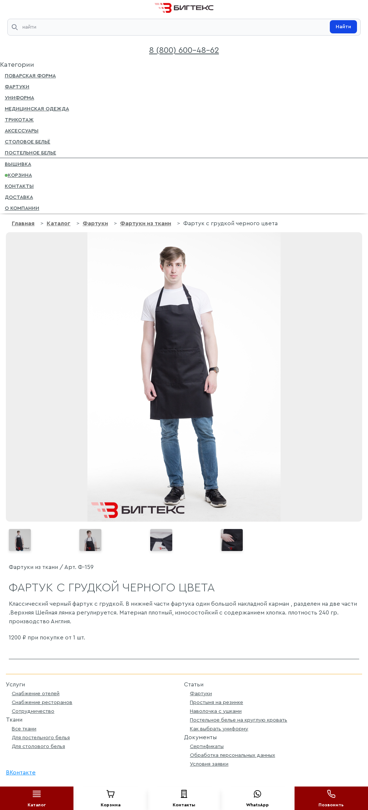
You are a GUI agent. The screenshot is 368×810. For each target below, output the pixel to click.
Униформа (19, 97)
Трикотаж (19, 119)
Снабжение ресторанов (42, 702)
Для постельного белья (41, 737)
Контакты (19, 185)
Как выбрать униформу (219, 728)
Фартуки (17, 86)
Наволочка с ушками (216, 711)
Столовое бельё (27, 141)
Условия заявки (209, 764)
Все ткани (24, 728)
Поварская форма (30, 75)
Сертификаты (207, 746)
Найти (343, 26)
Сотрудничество (33, 711)
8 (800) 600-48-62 (184, 50)
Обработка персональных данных (232, 755)
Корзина (18, 174)
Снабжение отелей (35, 693)
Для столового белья (38, 746)
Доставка (19, 196)
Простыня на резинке (216, 702)
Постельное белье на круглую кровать (238, 720)
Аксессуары (22, 130)
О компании (22, 207)
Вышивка (18, 163)
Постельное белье (30, 152)
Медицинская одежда (37, 108)
